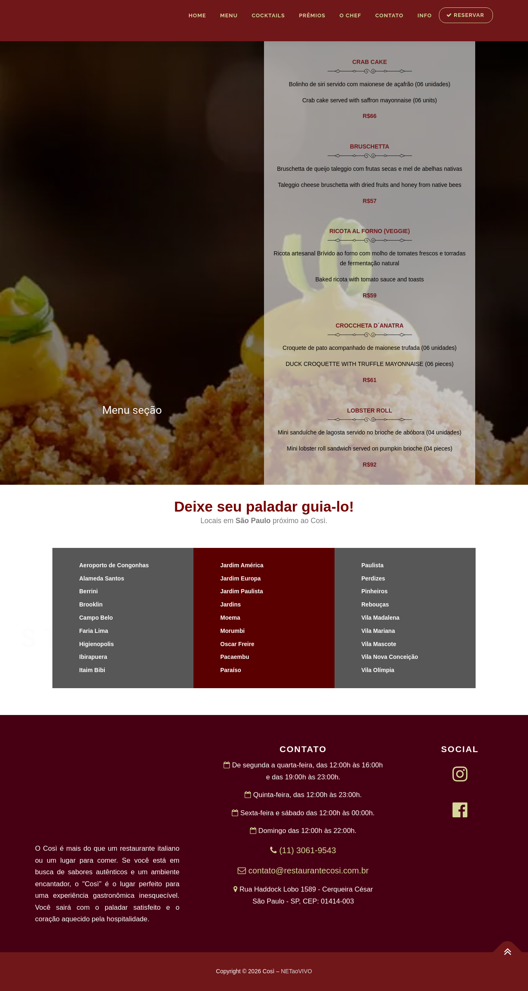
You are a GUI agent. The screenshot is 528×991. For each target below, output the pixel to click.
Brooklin (91, 604)
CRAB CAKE (369, 62)
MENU (229, 15)
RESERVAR (465, 15)
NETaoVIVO (296, 971)
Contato (389, 15)
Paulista (372, 565)
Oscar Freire (237, 644)
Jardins (230, 604)
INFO (424, 15)
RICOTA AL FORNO (355, 231)
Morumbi (232, 631)
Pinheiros (374, 591)
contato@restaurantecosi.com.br (303, 870)
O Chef (350, 15)
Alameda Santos (101, 578)
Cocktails (268, 15)
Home (197, 15)
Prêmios (312, 15)
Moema (230, 617)
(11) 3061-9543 (303, 850)
